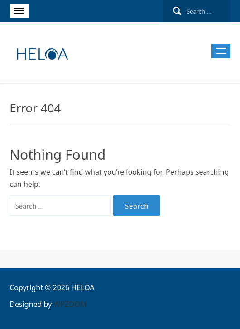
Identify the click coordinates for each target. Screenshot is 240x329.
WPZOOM (69, 304)
